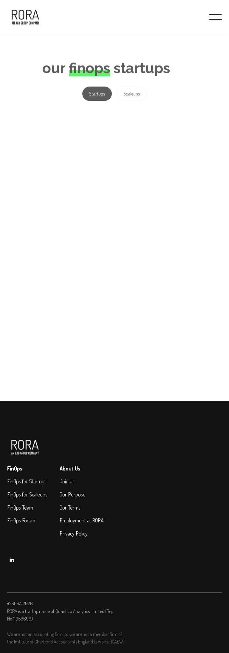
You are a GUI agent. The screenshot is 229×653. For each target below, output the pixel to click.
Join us (67, 481)
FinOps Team (20, 507)
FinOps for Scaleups (27, 494)
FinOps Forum (21, 520)
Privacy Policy (74, 533)
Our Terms (70, 507)
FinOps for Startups (27, 481)
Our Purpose (73, 494)
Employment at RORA (82, 520)
